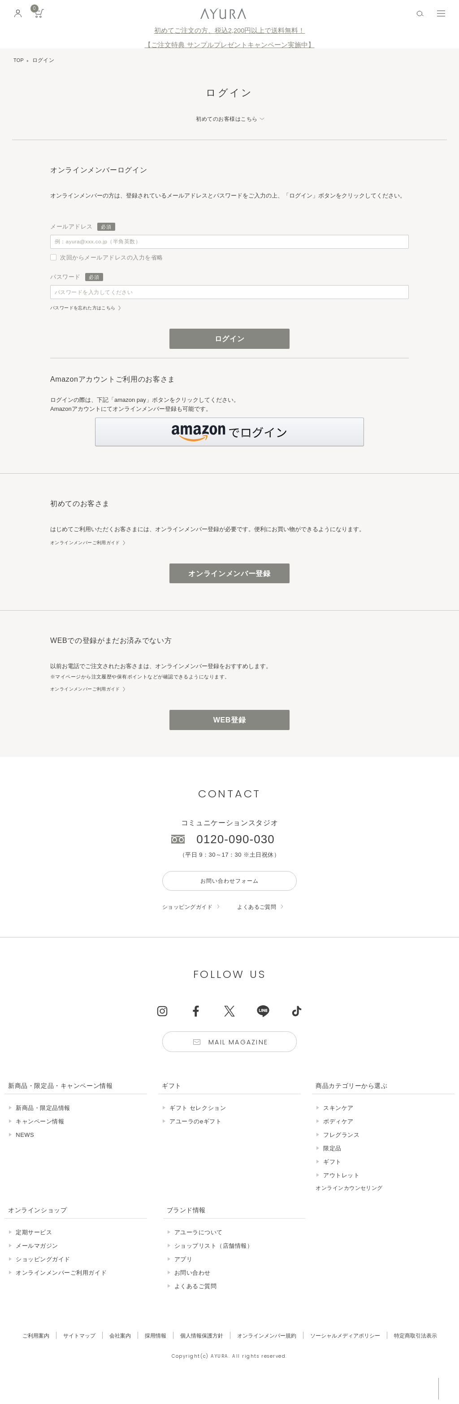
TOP (19, 60)
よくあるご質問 (263, 923)
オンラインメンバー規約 (268, 1354)
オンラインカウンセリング (352, 1206)
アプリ (183, 1278)
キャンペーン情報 (40, 1140)
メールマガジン (37, 1264)
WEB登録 (229, 732)
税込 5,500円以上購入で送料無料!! (368, 1388)
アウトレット (341, 1194)
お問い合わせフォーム (229, 896)
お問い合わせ (192, 1291)
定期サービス (34, 1251)
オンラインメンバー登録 (229, 583)
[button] (229, 441)
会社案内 (112, 1354)
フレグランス (341, 1154)
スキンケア (338, 1127)
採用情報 (149, 1354)
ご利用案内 (23, 1354)
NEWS (25, 1154)
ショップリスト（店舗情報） (213, 1264)
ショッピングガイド (189, 923)
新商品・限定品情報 (43, 1127)
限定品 (332, 1167)
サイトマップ (69, 1354)
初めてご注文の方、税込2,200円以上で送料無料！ (229, 30)
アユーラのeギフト (195, 1140)
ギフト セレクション (197, 1127)
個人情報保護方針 (198, 1354)
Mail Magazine (239, 1060)
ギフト (332, 1181)
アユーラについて (198, 1251)
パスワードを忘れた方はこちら (86, 314)
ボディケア (338, 1140)
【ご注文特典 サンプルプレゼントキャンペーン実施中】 (229, 44)
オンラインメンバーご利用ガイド (88, 551)
